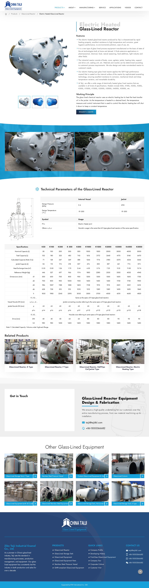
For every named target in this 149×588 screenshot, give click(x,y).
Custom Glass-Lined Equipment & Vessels (92, 476)
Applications (115, 7)
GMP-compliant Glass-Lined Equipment (69, 567)
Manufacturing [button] (86, 7)
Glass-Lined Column (120, 476)
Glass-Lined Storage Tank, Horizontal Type (92, 503)
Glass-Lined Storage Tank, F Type (17, 476)
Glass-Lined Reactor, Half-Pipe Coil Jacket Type (92, 368)
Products (14, 14)
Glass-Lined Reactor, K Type (21, 367)
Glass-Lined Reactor (28, 14)
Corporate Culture (97, 564)
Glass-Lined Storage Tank (64, 553)
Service (102, 7)
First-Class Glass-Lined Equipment (103, 557)
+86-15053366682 (95, 428)
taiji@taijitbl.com (94, 422)
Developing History (97, 553)
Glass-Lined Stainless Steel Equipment (55, 503)
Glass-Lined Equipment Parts (65, 560)
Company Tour (95, 560)
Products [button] (59, 7)
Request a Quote (86, 112)
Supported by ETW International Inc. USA (74, 585)
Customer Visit (95, 567)
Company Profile (96, 550)
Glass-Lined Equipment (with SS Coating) (20, 503)
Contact (138, 7)
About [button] (71, 7)
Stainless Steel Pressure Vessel (52, 476)
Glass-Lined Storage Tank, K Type (125, 503)
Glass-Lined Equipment (63, 557)
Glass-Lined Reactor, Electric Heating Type (128, 368)
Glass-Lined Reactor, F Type (56, 367)
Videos (128, 7)
